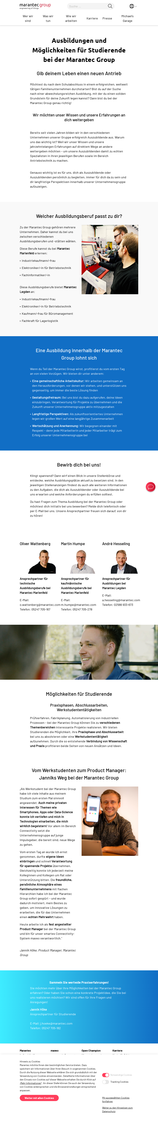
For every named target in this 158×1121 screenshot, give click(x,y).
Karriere (92, 18)
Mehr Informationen (30, 1083)
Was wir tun (48, 18)
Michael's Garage (127, 18)
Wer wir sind (28, 18)
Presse (107, 18)
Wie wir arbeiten (71, 18)
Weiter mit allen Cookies (39, 1098)
